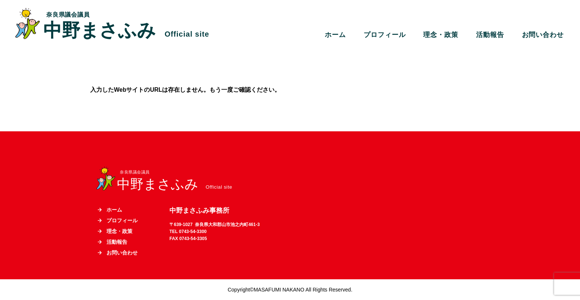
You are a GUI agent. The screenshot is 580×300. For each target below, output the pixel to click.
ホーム (335, 34)
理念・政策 (440, 34)
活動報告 (490, 34)
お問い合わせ (543, 34)
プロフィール (384, 34)
